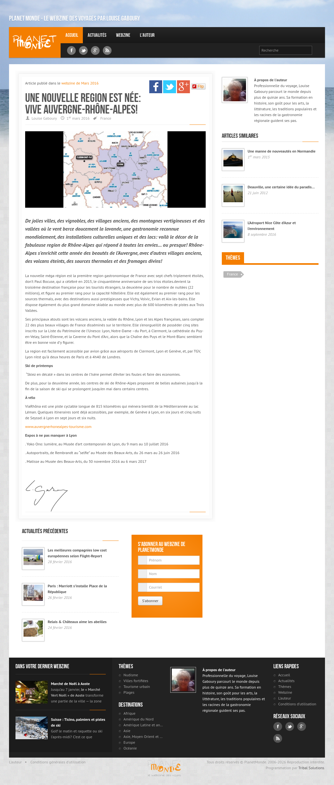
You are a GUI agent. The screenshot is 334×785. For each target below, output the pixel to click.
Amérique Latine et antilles (143, 724)
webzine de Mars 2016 (79, 83)
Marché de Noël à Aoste (70, 683)
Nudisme (130, 674)
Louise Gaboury (35, 42)
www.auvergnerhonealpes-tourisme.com (58, 426)
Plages (128, 692)
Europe (129, 742)
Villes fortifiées (135, 680)
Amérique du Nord (138, 719)
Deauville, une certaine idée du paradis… (281, 186)
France (105, 118)
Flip (198, 86)
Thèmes (233, 257)
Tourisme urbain (136, 686)
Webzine (123, 35)
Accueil (71, 35)
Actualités (97, 35)
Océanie (130, 748)
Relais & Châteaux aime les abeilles (77, 621)
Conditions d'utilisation (297, 703)
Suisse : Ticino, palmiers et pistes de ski (78, 722)
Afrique (129, 713)
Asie (126, 730)
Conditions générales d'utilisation (58, 762)
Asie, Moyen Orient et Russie (143, 736)
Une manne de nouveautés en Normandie (282, 151)
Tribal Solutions (311, 767)
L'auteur (147, 35)
